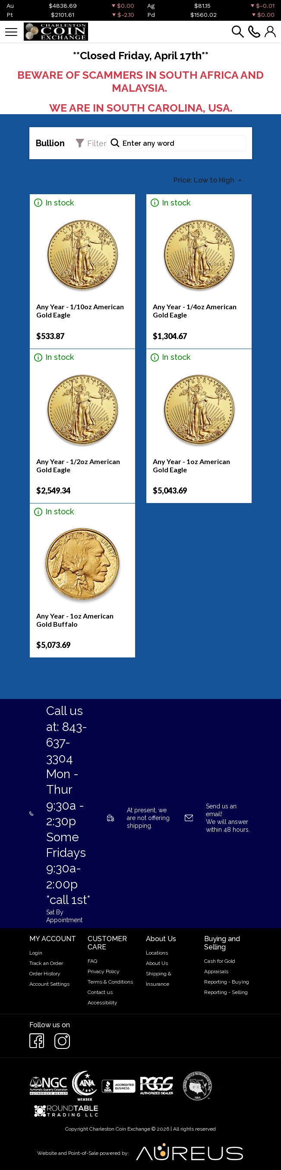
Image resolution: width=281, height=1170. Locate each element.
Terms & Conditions (110, 982)
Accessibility (102, 1003)
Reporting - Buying (226, 982)
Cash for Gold (219, 961)
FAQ (92, 961)
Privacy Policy (104, 971)
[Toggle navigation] (11, 31)
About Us (157, 963)
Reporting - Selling (226, 992)
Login (35, 953)
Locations (157, 953)
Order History (44, 974)
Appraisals (216, 971)
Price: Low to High (205, 180)
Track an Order (46, 963)
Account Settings (49, 984)
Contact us (100, 992)
